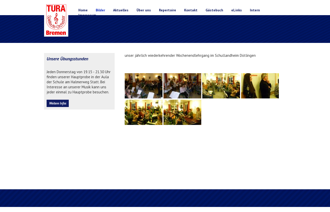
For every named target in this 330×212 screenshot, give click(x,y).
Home (83, 10)
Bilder (100, 10)
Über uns (144, 10)
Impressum (87, 15)
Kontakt (190, 10)
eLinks (236, 10)
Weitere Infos (57, 103)
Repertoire (167, 10)
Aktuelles (120, 10)
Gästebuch (214, 10)
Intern (255, 10)
